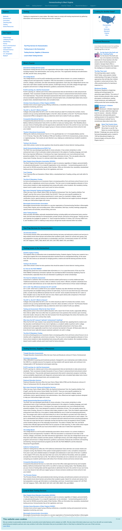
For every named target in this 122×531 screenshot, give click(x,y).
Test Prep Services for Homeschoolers (36, 46)
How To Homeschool (9, 45)
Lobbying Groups (8, 39)
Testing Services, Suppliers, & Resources (36, 52)
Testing (5, 24)
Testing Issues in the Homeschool (34, 49)
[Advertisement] (55, 32)
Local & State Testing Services (33, 55)
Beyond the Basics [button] (81, 6)
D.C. (107, 27)
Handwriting (6, 41)
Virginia (106, 33)
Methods (5, 16)
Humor (5, 43)
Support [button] (92, 6)
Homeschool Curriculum (7, 19)
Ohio (106, 35)
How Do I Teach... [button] (66, 6)
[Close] (118, 519)
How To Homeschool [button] (51, 6)
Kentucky (106, 29)
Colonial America (8, 49)
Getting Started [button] (36, 6)
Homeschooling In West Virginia (61, 2)
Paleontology (7, 37)
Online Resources (8, 26)
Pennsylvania (107, 25)
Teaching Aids (7, 22)
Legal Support (7, 47)
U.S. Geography (7, 54)
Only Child (6, 52)
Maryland (107, 31)
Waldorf (5, 56)
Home (27, 6)
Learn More (6, 526)
